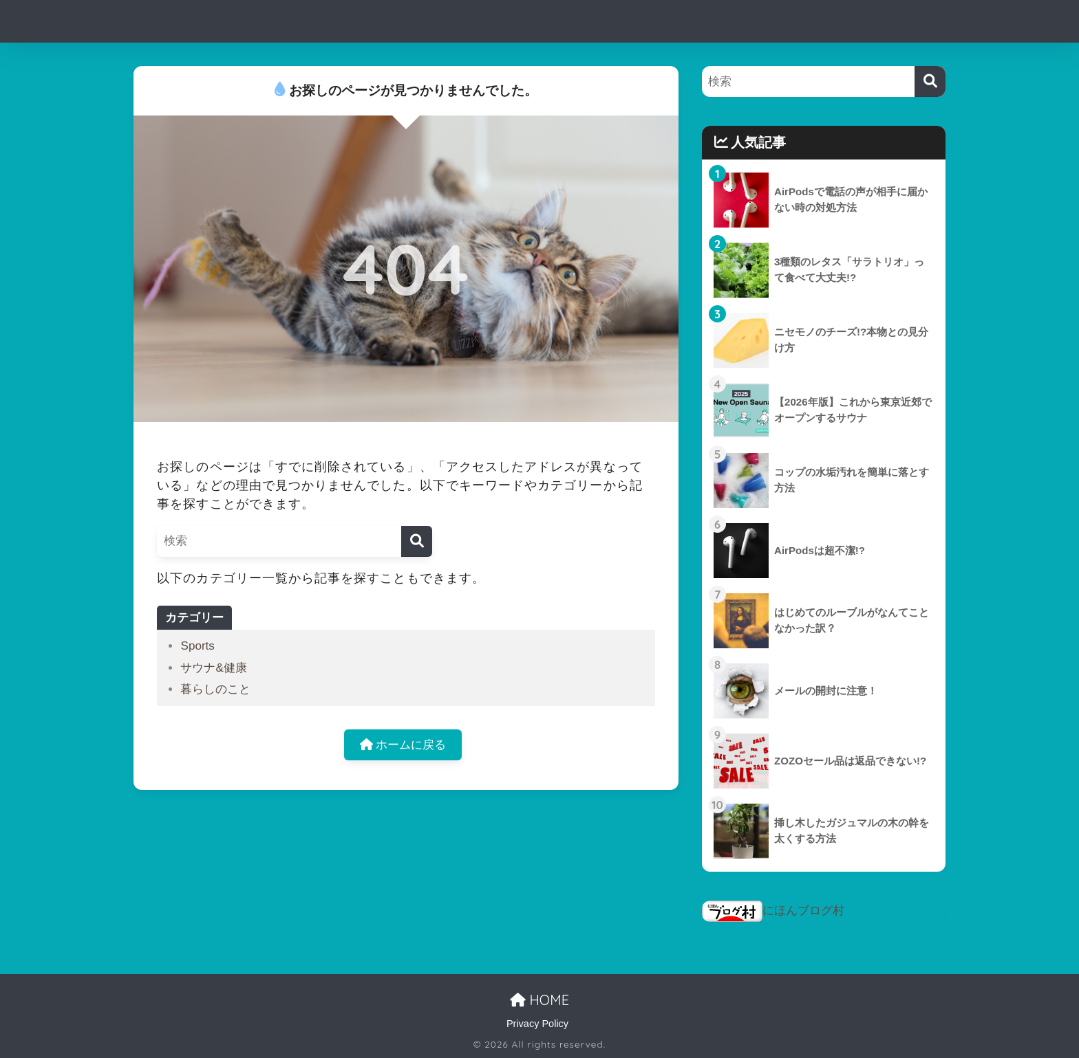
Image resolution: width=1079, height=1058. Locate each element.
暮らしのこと (215, 689)
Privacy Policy (537, 1023)
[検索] (416, 541)
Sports (197, 645)
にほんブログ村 (773, 910)
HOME (539, 1000)
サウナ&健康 (213, 667)
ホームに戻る (403, 744)
